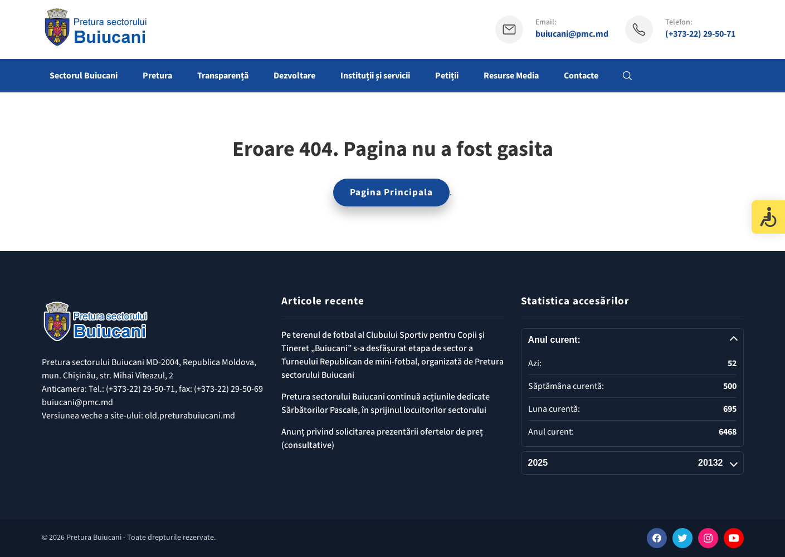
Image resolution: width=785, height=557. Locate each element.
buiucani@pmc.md (571, 34)
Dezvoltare (294, 76)
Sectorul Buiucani (84, 76)
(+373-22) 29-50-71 (700, 34)
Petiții (447, 76)
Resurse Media (511, 76)
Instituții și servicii (375, 76)
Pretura (157, 76)
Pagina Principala (391, 192)
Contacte (581, 76)
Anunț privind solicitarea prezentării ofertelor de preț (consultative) (382, 438)
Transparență (222, 76)
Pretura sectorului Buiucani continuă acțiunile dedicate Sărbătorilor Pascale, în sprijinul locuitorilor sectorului (385, 403)
